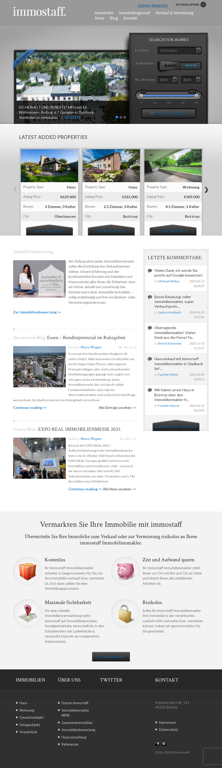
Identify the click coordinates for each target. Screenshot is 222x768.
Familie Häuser (169, 406)
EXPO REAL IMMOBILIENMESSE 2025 (78, 429)
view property (50, 231)
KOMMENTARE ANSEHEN (176, 426)
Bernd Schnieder (170, 343)
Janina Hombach (169, 312)
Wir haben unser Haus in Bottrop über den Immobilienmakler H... (174, 395)
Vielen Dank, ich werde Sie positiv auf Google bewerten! (178, 272)
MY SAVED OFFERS (191, 5)
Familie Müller (168, 374)
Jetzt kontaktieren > (111, 657)
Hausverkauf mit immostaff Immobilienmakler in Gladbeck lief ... (178, 363)
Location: (142, 50)
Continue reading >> (30, 407)
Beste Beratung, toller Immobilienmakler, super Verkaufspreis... (174, 301)
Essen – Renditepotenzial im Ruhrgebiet (85, 337)
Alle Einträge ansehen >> (117, 407)
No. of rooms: (145, 80)
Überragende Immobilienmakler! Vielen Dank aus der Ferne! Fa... (175, 332)
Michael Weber (169, 281)
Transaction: (144, 63)
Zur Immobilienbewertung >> (37, 312)
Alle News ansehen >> (119, 489)
